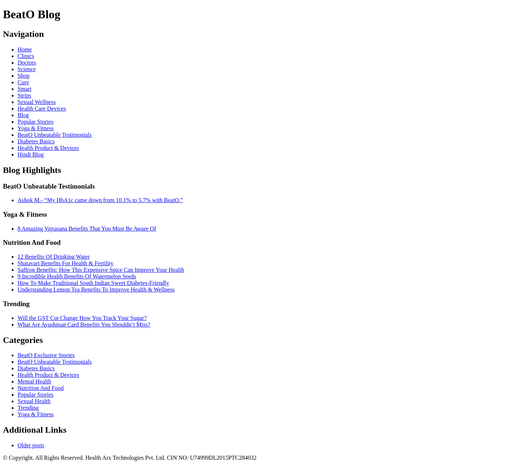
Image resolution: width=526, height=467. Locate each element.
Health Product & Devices (48, 148)
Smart (24, 89)
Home (25, 49)
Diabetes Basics (36, 141)
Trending (28, 408)
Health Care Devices (42, 108)
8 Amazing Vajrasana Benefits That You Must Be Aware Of (87, 228)
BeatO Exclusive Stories (46, 355)
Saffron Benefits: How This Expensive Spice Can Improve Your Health (101, 270)
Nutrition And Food (41, 388)
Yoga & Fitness (36, 128)
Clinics (26, 56)
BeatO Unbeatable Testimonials (55, 135)
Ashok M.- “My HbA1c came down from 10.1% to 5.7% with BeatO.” (100, 200)
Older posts (31, 445)
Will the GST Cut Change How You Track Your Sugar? (82, 318)
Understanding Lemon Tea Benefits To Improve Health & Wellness (96, 289)
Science (27, 69)
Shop (24, 76)
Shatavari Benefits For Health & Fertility (66, 263)
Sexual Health (34, 401)
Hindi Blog (31, 154)
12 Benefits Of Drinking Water (53, 257)
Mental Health (34, 381)
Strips (24, 95)
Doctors (27, 62)
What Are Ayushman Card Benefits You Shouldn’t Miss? (84, 324)
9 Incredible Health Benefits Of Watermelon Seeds (77, 276)
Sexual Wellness (37, 102)
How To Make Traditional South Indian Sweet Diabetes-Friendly (93, 283)
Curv (23, 82)
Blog (23, 115)
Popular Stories (35, 122)
